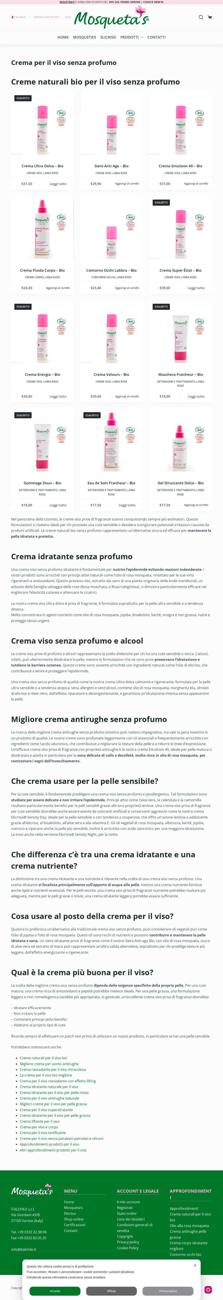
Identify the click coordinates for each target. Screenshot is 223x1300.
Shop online (74, 1219)
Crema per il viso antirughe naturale (49, 1098)
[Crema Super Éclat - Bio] (180, 227)
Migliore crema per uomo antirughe (49, 1063)
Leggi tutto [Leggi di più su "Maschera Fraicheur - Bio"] (196, 396)
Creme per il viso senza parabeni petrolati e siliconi (61, 1138)
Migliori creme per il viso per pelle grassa (53, 1104)
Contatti (156, 37)
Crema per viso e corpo (39, 1127)
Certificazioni (74, 1224)
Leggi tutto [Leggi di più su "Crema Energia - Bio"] (58, 396)
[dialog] (111, 1279)
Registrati (125, 1207)
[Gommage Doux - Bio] (42, 440)
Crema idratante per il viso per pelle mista (54, 1092)
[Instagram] (208, 1289)
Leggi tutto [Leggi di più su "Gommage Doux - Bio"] (58, 505)
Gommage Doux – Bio (42, 482)
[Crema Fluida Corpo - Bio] (42, 227)
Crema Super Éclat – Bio (180, 270)
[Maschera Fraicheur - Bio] (180, 331)
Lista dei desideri (131, 1219)
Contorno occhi (103, 277)
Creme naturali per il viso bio (43, 1058)
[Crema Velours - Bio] (111, 331)
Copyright (125, 1236)
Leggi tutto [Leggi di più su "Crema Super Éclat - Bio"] (196, 288)
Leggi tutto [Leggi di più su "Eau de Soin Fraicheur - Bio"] (127, 505)
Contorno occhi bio (185, 1254)
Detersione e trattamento (176, 381)
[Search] (201, 17)
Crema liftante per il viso (40, 1121)
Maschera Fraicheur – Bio (180, 374)
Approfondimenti (184, 1208)
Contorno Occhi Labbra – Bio (111, 270)
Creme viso (34, 173)
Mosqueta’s (84, 37)
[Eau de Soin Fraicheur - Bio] (111, 440)
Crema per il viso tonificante (43, 1132)
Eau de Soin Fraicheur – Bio (111, 482)
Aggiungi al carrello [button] (127, 183)
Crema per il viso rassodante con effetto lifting (58, 1081)
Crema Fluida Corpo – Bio (42, 270)
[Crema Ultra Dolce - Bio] (42, 123)
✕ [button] (195, 1265)
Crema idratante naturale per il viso (49, 1086)
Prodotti (132, 37)
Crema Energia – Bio (42, 374)
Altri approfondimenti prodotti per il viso (53, 1150)
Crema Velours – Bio (111, 374)
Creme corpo (34, 277)
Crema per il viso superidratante (46, 1109)
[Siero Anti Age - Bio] (111, 123)
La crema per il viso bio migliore (46, 1075)
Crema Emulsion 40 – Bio (180, 165)
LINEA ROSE (50, 173)
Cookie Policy (128, 1248)
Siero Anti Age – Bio (111, 165)
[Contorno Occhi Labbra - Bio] (111, 227)
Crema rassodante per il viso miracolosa (53, 1069)
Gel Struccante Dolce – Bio (181, 482)
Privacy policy (128, 1242)
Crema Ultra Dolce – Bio (42, 165)
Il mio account (128, 1202)
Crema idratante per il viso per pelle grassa (55, 1115)
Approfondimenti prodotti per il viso (49, 1144)
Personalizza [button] (168, 1291)
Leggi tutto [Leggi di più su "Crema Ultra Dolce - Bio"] (58, 183)
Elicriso (108, 37)
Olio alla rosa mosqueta (189, 1225)
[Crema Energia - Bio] (42, 331)
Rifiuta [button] (111, 1291)
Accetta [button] (55, 1291)
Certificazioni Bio (46, 17)
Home (63, 37)
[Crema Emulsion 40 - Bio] (180, 123)
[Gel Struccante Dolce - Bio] (180, 440)
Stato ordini (126, 1213)
